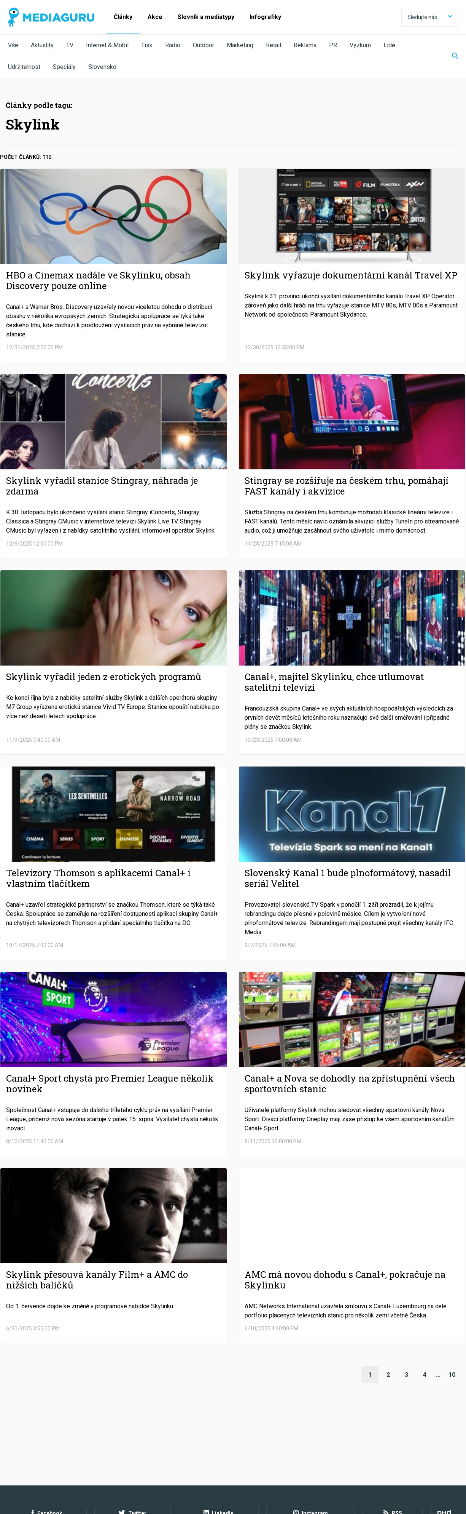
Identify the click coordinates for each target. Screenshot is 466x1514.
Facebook (47, 1451)
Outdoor (203, 45)
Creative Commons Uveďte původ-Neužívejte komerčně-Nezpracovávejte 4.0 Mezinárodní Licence (112, 1494)
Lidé (389, 45)
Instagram (310, 1451)
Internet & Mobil (107, 45)
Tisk (147, 45)
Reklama (305, 45)
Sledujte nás (429, 17)
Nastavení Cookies (165, 1472)
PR (333, 45)
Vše (13, 45)
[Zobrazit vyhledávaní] (450, 56)
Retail (273, 45)
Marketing (240, 45)
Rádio (172, 45)
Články (123, 17)
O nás (14, 1472)
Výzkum (360, 45)
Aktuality (42, 45)
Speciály (64, 66)
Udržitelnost (24, 66)
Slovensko (102, 66)
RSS (392, 1451)
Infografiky (265, 17)
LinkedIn (219, 1451)
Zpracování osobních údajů (104, 1472)
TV (69, 45)
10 (452, 1374)
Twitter (132, 1451)
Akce (155, 17)
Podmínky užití (46, 1472)
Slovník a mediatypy (206, 17)
